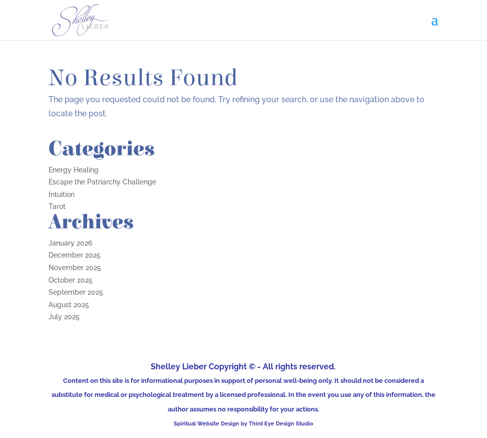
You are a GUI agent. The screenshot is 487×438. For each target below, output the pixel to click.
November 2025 (75, 268)
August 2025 (69, 305)
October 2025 (71, 280)
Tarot (57, 206)
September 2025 (76, 292)
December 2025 (75, 255)
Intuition (62, 194)
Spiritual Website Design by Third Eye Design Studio (243, 423)
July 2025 (64, 317)
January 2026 (70, 243)
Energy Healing (74, 170)
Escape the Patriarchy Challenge (102, 182)
